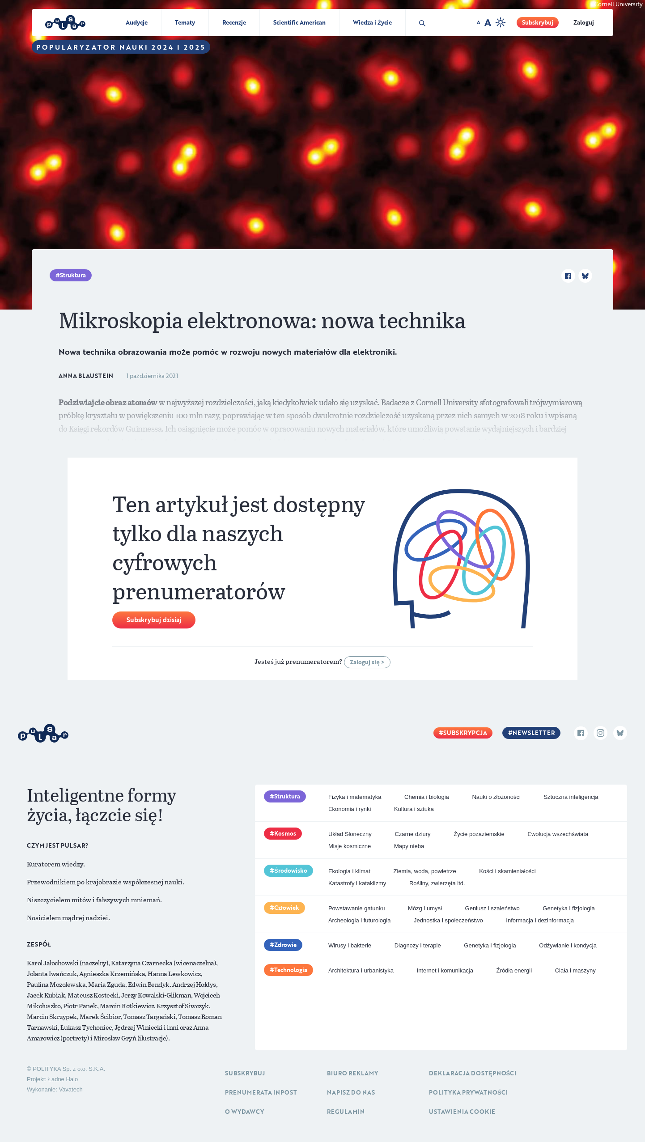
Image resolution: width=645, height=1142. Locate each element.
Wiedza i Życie (372, 22)
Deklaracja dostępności (472, 1073)
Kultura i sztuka (414, 809)
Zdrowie (285, 944)
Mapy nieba (409, 846)
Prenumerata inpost (261, 1092)
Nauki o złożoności (496, 797)
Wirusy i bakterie (349, 945)
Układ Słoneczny (350, 834)
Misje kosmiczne (349, 846)
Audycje (137, 22)
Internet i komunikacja (445, 970)
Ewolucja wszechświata (557, 834)
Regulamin (346, 1111)
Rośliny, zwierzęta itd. (437, 883)
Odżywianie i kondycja (568, 945)
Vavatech (70, 1089)
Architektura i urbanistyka (361, 970)
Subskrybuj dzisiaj (154, 619)
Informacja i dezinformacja (540, 920)
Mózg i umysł (425, 908)
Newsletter (534, 732)
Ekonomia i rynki (349, 809)
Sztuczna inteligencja (570, 797)
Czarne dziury (412, 834)
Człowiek (286, 907)
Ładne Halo (63, 1079)
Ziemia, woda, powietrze (425, 871)
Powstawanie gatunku (356, 908)
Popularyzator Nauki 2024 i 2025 (121, 47)
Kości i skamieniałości (507, 871)
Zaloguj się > (367, 662)
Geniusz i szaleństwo (492, 908)
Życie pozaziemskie (479, 834)
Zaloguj (583, 22)
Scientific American (299, 22)
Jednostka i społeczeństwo (448, 920)
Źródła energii (514, 970)
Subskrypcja (465, 732)
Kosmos (285, 833)
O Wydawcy (244, 1111)
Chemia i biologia (426, 797)
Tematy (185, 22)
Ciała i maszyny (575, 970)
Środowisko (290, 870)
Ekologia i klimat (349, 871)
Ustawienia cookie (462, 1111)
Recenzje (234, 22)
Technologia (290, 969)
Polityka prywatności (468, 1092)
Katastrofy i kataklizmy (357, 883)
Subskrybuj (537, 22)
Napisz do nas (351, 1092)
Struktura (73, 275)
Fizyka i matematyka (354, 797)
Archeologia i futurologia (359, 920)
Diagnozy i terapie (418, 945)
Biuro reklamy (352, 1073)
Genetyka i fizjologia (568, 908)
